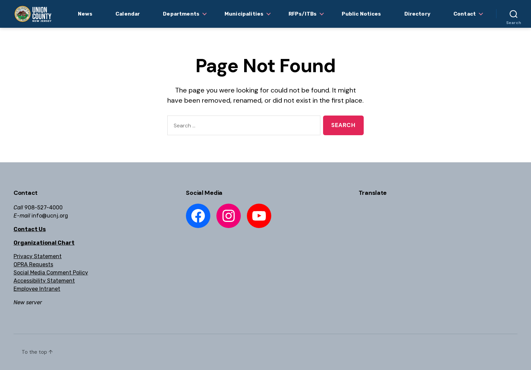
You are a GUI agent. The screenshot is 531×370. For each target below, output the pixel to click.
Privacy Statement (38, 256)
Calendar (127, 14)
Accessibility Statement (44, 281)
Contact (464, 14)
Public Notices (361, 14)
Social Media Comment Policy (51, 272)
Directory (417, 14)
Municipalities (244, 14)
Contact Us (30, 229)
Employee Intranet (37, 289)
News (85, 14)
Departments (181, 14)
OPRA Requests (33, 264)
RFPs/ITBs (303, 14)
